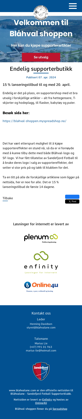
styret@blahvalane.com (41, 327)
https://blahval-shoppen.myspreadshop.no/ (34, 121)
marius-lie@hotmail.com (41, 350)
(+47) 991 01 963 (41, 347)
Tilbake (8, 198)
